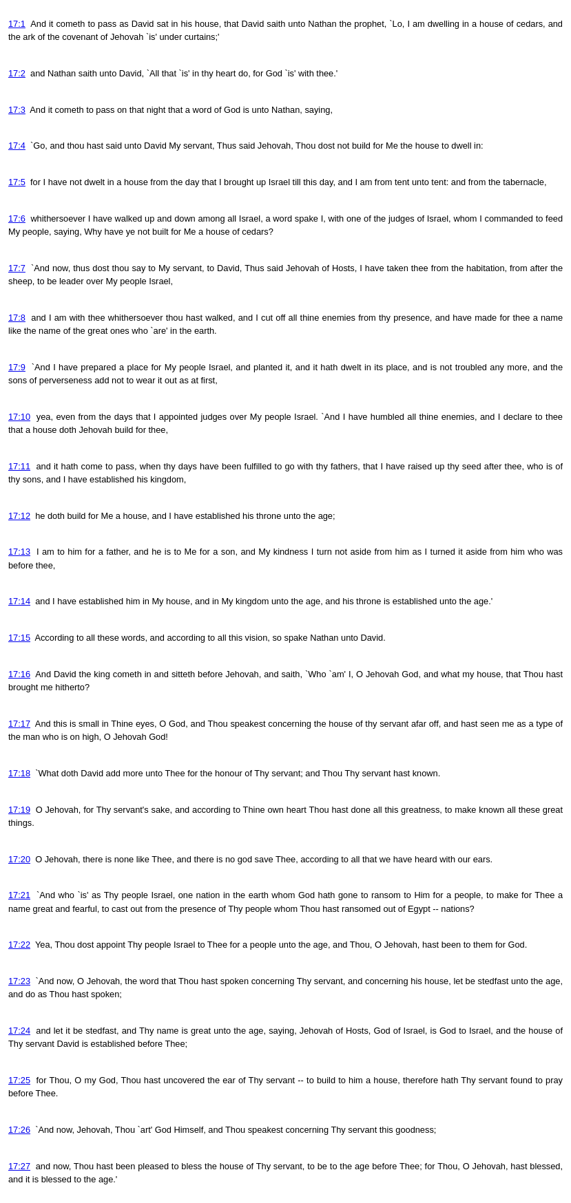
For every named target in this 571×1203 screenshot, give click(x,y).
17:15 (19, 637)
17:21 (19, 895)
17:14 (19, 601)
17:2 (16, 73)
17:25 (19, 1080)
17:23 (19, 981)
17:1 (16, 24)
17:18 (19, 773)
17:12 (19, 516)
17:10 (19, 417)
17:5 (16, 182)
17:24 (19, 1030)
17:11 (19, 466)
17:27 (19, 1166)
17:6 (16, 218)
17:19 (19, 810)
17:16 (19, 674)
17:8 (16, 317)
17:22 (19, 944)
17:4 (16, 145)
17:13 (19, 551)
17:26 (19, 1130)
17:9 (16, 367)
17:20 (19, 859)
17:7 (16, 268)
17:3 (16, 110)
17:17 (19, 723)
